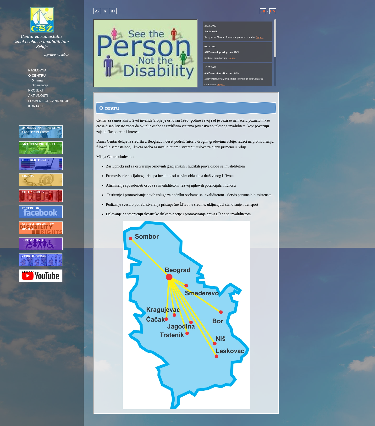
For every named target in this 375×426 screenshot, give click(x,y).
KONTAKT (36, 106)
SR (262, 11)
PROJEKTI (36, 90)
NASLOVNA (37, 70)
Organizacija (40, 85)
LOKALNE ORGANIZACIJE (48, 101)
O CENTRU (37, 75)
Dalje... (259, 37)
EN (272, 11)
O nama (37, 80)
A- (97, 11)
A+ (113, 11)
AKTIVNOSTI (38, 95)
